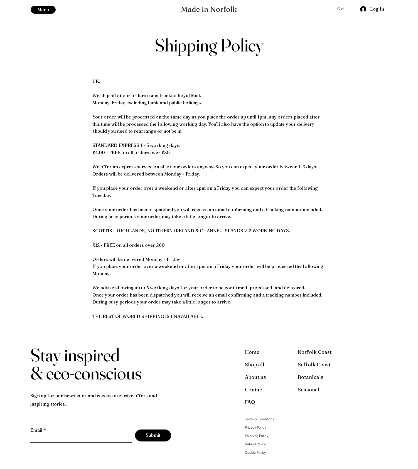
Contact (254, 389)
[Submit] (153, 435)
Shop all (254, 364)
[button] (43, 10)
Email (36, 430)
